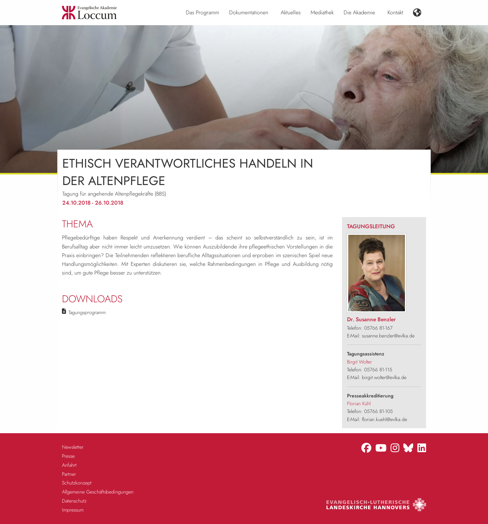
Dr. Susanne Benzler (371, 319)
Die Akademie (359, 12)
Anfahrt (69, 465)
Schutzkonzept (77, 482)
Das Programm (202, 12)
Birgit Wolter (359, 361)
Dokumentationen (248, 12)
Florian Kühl (359, 403)
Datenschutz (74, 500)
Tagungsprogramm (87, 312)
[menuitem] (202, 13)
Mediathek (322, 12)
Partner (69, 474)
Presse (68, 456)
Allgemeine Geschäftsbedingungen (98, 491)
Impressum (73, 509)
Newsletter (72, 447)
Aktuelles (291, 12)
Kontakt (395, 12)
